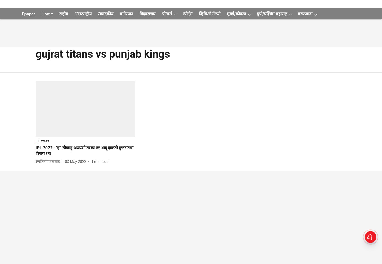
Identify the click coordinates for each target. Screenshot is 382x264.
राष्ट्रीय (63, 13)
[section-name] (85, 141)
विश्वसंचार (148, 13)
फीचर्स (167, 13)
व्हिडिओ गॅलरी (209, 13)
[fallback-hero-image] (85, 109)
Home (47, 13)
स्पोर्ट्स (188, 13)
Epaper (28, 13)
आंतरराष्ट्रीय (83, 13)
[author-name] (49, 161)
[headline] (85, 150)
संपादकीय (105, 13)
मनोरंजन (126, 13)
